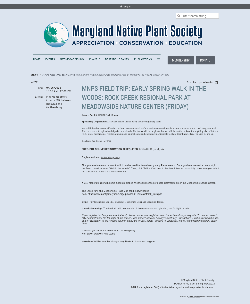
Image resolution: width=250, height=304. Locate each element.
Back (34, 82)
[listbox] (203, 82)
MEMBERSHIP (181, 60)
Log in (127, 6)
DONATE (205, 60)
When (40, 87)
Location (39, 96)
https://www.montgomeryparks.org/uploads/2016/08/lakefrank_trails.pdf (125, 194)
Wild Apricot (194, 297)
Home (34, 74)
